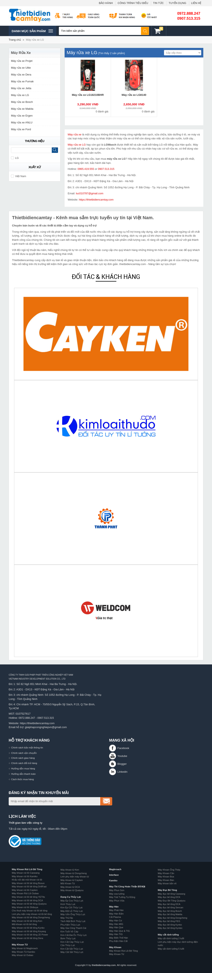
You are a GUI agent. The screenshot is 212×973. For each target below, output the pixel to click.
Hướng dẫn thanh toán (23, 773)
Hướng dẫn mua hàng (23, 768)
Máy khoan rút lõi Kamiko (24, 876)
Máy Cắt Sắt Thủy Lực (71, 952)
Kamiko (113, 880)
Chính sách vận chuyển (24, 753)
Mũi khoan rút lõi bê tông (24, 924)
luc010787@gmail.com (89, 193)
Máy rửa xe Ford (21, 129)
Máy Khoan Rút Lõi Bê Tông (27, 869)
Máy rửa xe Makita (22, 108)
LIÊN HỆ (196, 3)
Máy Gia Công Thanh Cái (73, 928)
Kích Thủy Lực (67, 904)
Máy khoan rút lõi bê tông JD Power (30, 934)
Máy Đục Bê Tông (167, 890)
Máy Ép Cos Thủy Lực (71, 900)
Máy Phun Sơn (116, 890)
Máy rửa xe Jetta (21, 88)
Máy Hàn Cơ (115, 920)
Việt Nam (18, 176)
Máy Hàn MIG (116, 924)
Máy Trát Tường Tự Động (122, 897)
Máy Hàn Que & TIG (119, 931)
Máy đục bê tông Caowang (171, 894)
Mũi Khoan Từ (67, 883)
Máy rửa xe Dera (21, 74)
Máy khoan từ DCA (70, 887)
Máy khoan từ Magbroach (25, 948)
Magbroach (115, 869)
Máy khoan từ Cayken (71, 880)
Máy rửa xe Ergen (22, 115)
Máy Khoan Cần (166, 873)
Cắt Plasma (115, 917)
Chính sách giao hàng (23, 758)
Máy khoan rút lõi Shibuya (25, 907)
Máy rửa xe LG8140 (134, 94)
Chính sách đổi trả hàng (24, 763)
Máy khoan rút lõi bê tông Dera (27, 938)
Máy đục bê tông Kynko (170, 924)
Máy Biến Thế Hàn (118, 938)
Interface (114, 875)
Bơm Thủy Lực (68, 938)
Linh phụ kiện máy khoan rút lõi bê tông (32, 914)
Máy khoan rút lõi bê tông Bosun (28, 883)
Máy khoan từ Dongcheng (73, 873)
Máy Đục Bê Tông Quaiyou (171, 900)
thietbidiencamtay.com (104, 965)
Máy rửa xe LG (35, 39)
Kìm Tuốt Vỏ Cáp (69, 931)
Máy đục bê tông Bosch (170, 911)
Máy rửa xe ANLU (22, 122)
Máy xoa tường (116, 894)
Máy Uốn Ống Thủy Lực (72, 914)
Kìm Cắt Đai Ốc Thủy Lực (73, 935)
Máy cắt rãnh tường (168, 934)
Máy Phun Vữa (116, 900)
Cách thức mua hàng (22, 779)
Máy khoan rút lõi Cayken (25, 890)
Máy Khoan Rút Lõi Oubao (25, 893)
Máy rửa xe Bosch (22, 101)
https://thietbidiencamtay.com (96, 199)
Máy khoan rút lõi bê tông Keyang (29, 931)
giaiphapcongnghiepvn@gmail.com (46, 727)
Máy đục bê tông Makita (170, 914)
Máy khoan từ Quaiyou (71, 890)
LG (15, 157)
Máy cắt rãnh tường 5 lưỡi (171, 948)
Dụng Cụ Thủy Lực (70, 897)
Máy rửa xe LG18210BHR (88, 94)
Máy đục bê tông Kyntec (170, 928)
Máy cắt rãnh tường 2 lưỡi (171, 938)
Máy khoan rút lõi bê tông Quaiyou (29, 903)
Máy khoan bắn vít (167, 883)
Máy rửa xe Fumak (22, 81)
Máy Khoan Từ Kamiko (23, 952)
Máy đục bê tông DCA (169, 904)
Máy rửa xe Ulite (21, 67)
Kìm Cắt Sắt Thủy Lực (71, 948)
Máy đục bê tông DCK (169, 897)
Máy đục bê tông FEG (169, 921)
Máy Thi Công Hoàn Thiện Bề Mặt (127, 886)
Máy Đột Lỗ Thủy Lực (71, 911)
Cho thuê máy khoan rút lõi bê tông (29, 910)
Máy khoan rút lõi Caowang (26, 873)
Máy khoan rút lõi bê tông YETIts (28, 897)
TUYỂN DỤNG (177, 3)
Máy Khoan (115, 947)
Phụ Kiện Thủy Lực (70, 924)
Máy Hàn (113, 906)
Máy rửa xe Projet (22, 60)
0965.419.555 (86, 168)
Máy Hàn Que (116, 927)
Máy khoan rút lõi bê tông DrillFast (29, 886)
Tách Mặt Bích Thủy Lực (73, 921)
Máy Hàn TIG (116, 934)
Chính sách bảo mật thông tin (27, 747)
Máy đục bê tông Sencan (170, 907)
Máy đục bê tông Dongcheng (172, 918)
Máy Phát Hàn (116, 910)
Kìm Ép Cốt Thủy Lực (71, 907)
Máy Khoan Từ (20, 944)
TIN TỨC (158, 3)
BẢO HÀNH (106, 3)
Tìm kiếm (145, 31)
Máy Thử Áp (66, 918)
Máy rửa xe (74, 134)
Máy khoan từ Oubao (22, 955)
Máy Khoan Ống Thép (169, 869)
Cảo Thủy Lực (67, 945)
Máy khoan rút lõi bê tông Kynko (28, 928)
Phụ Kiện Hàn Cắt (118, 941)
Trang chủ (15, 39)
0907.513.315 (188, 18)
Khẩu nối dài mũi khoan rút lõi (27, 879)
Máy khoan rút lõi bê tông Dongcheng (31, 917)
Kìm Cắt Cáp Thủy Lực (72, 942)
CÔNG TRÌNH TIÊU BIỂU (133, 3)
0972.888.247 (188, 13)
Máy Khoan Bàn (166, 880)
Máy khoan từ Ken (69, 869)
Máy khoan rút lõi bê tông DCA (27, 900)
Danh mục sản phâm (32, 31)
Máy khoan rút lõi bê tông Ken (27, 921)
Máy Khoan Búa (166, 876)
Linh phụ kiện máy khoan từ (74, 876)
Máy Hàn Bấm (116, 913)
